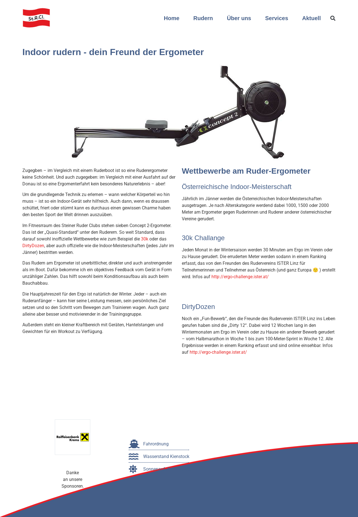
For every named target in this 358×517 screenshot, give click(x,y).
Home (172, 18)
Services (276, 18)
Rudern (203, 18)
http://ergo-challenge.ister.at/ (240, 276)
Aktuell (311, 18)
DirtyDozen (33, 245)
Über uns (239, 18)
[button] (332, 18)
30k (144, 239)
